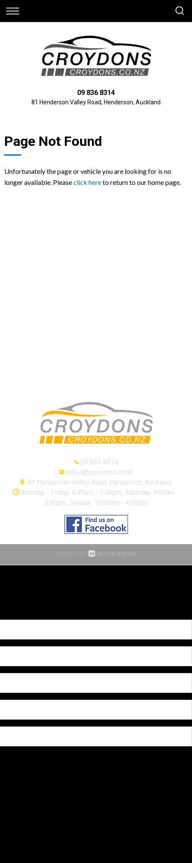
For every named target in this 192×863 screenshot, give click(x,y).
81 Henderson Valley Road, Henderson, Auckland (96, 102)
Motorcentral (112, 554)
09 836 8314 (96, 93)
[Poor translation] (21, 612)
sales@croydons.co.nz (99, 472)
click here (87, 182)
